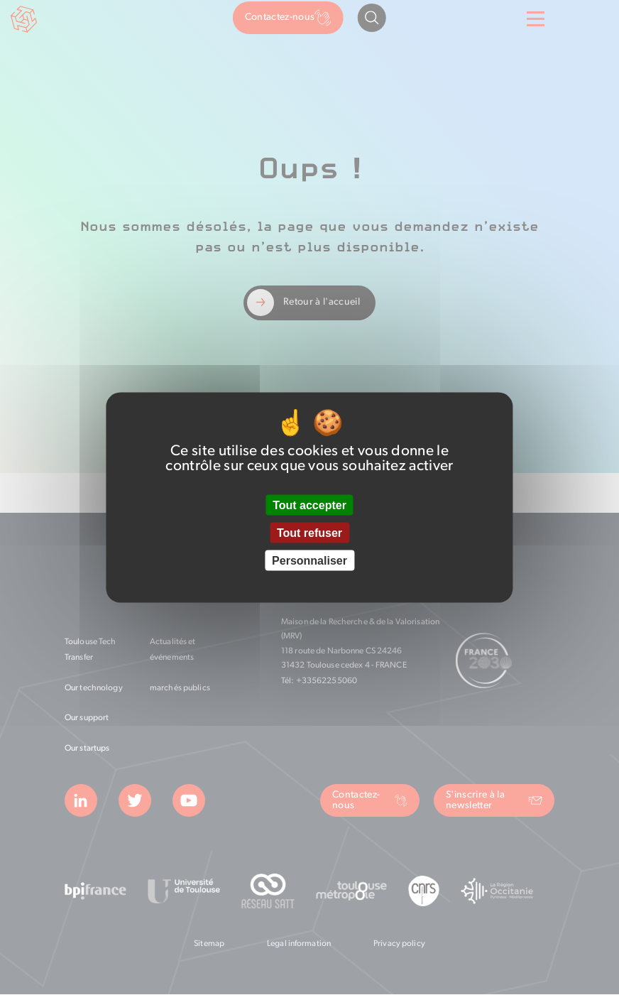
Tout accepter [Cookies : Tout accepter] (309, 505)
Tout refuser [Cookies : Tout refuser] (309, 533)
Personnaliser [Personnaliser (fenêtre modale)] (309, 561)
